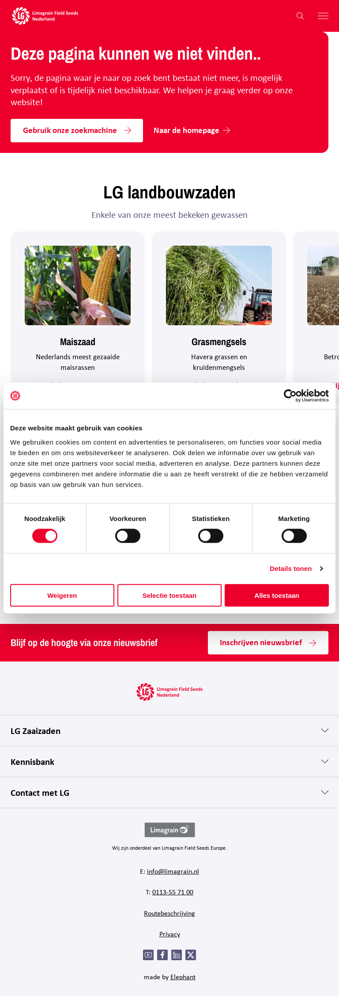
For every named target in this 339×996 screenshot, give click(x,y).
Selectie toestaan (170, 595)
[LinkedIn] (176, 955)
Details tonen (291, 568)
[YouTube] (148, 955)
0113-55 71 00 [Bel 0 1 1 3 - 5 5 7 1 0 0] (172, 892)
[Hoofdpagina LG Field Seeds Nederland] (45, 16)
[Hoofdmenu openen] (319, 16)
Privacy (169, 934)
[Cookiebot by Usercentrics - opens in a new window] (290, 396)
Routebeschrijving (169, 913)
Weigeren (62, 595)
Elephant (183, 976)
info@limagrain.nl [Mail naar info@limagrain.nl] (173, 871)
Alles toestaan (276, 595)
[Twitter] (190, 955)
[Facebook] (162, 955)
